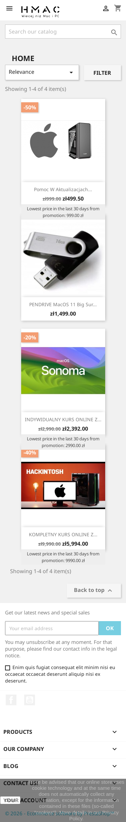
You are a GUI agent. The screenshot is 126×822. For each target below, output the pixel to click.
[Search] (63, 31)
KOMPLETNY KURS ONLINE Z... (63, 534)
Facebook (11, 700)
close (10, 800)
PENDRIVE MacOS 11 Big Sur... (63, 304)
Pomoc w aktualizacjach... (63, 189)
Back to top (94, 591)
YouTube (29, 700)
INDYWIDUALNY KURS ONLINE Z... (63, 419)
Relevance (42, 72)
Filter (102, 72)
